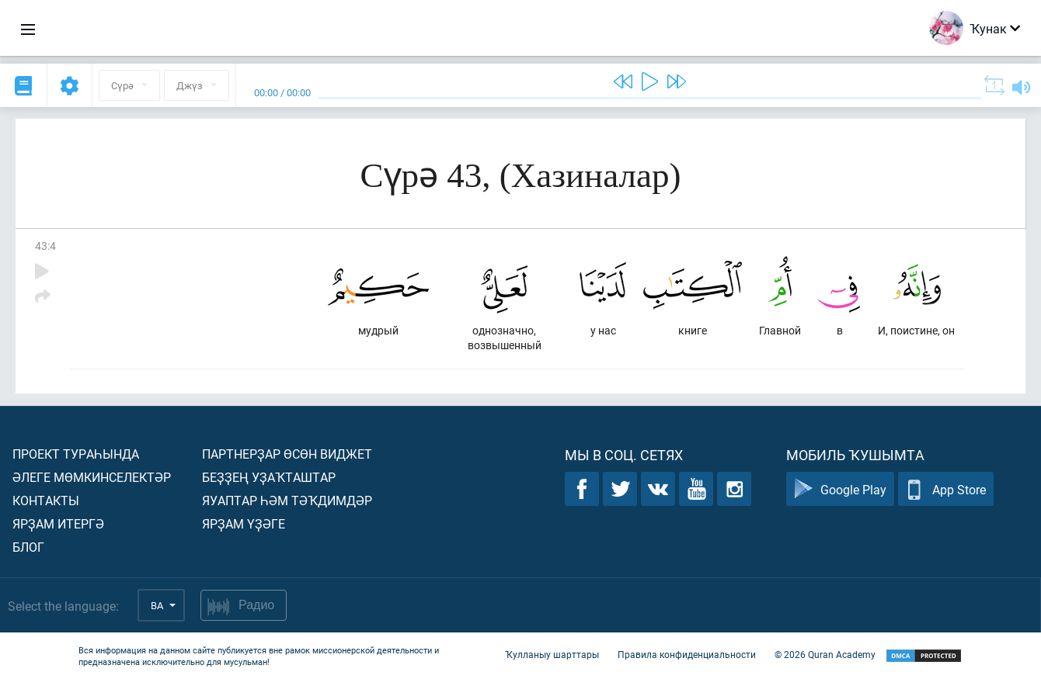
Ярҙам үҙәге (243, 523)
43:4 (45, 245)
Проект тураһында (75, 453)
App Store (946, 489)
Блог (28, 547)
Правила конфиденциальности (687, 654)
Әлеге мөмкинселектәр (91, 477)
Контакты (45, 500)
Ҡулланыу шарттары (552, 654)
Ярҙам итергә (58, 523)
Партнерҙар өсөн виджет (287, 453)
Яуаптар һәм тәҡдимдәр (287, 500)
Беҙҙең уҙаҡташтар (269, 477)
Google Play (840, 489)
